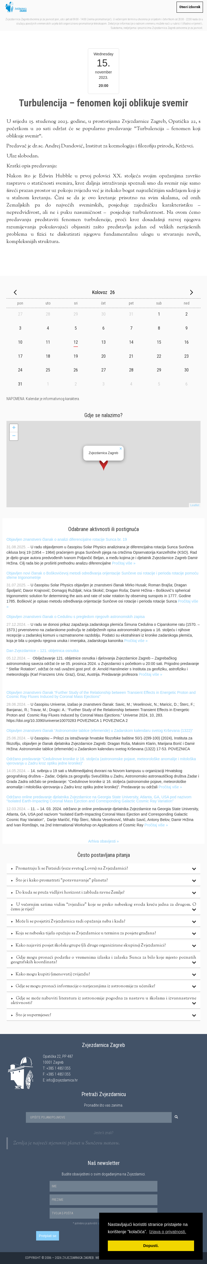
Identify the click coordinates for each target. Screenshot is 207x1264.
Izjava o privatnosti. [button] (167, 1231)
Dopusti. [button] (151, 1245)
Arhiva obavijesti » (103, 841)
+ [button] (14, 428)
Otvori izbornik (189, 7)
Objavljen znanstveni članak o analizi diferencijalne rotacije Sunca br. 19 (66, 539)
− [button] (14, 436)
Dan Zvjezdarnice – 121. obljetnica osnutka (42, 650)
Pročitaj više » (123, 563)
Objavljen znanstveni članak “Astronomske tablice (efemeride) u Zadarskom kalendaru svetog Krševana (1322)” (99, 730)
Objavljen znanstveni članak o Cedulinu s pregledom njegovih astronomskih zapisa (75, 616)
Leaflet (194, 505)
